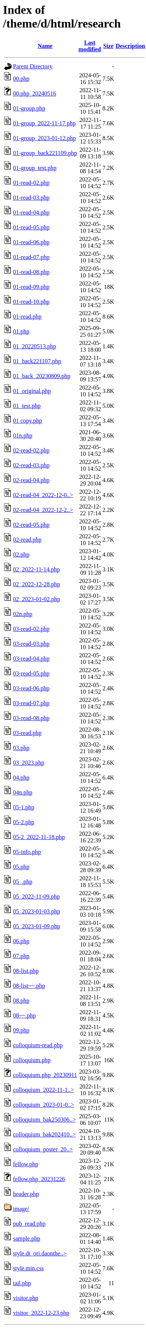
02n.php (22, 614)
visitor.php (25, 1298)
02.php (21, 554)
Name (45, 46)
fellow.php (25, 1164)
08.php (21, 1000)
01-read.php (27, 316)
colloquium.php (32, 1060)
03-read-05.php (31, 673)
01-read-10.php (31, 302)
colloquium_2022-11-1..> (43, 1090)
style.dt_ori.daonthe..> (39, 1253)
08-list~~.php (29, 986)
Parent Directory (32, 66)
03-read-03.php (31, 644)
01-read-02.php (31, 183)
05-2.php (23, 822)
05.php (21, 867)
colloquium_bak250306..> (44, 1119)
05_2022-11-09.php (36, 896)
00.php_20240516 (34, 93)
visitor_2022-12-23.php (41, 1313)
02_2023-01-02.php (36, 599)
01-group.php (29, 108)
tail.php (22, 1283)
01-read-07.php (31, 257)
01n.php (22, 435)
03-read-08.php (31, 718)
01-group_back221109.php (45, 153)
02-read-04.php (31, 480)
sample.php (26, 1238)
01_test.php (26, 406)
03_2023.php (28, 762)
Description (130, 46)
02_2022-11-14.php (36, 569)
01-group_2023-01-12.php (44, 138)
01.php (21, 331)
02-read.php (27, 539)
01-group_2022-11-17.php (44, 123)
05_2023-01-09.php (36, 926)
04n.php (22, 792)
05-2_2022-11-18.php (39, 837)
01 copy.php (27, 420)
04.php (21, 777)
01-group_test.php (34, 168)
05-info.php (27, 852)
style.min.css (28, 1268)
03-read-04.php (31, 658)
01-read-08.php (31, 272)
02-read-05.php (31, 525)
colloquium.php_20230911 (45, 1075)
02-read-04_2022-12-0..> (43, 495)
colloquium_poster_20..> (43, 1149)
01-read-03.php (31, 197)
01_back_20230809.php (41, 376)
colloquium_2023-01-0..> (43, 1105)
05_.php (22, 881)
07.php (21, 956)
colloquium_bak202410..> (44, 1134)
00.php (21, 78)
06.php (21, 941)
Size (108, 46)
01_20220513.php (34, 346)
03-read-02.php (31, 629)
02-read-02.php (31, 450)
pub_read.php (29, 1223)
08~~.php (24, 1015)
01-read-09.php (31, 287)
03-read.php (27, 733)
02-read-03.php (31, 465)
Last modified (89, 45)
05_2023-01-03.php (36, 911)
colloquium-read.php (38, 1045)
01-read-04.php (31, 212)
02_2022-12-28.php (36, 584)
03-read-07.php (31, 703)
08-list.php (26, 971)
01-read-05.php (31, 227)
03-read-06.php (31, 688)
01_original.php (32, 391)
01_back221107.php (37, 361)
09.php (21, 1030)
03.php (21, 748)
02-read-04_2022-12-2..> (43, 510)
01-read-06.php (31, 242)
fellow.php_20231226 (39, 1179)
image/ (21, 1209)
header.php (26, 1194)
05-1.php (23, 807)
